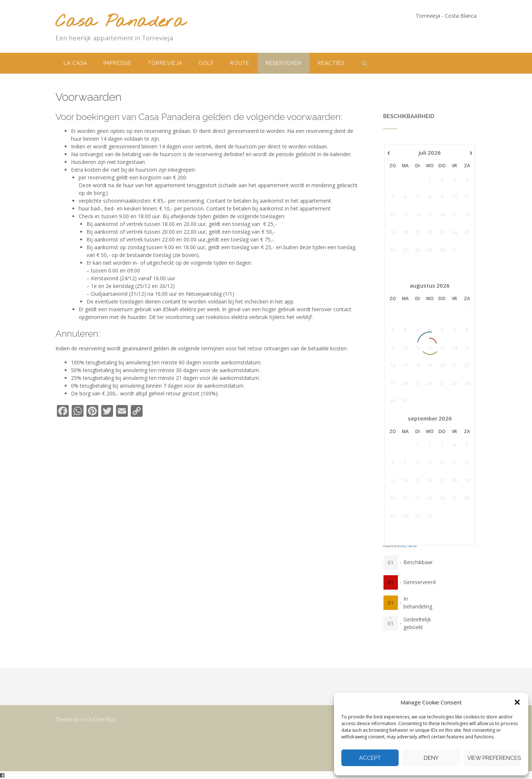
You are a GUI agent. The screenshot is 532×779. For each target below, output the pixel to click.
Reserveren (283, 63)
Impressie (117, 63)
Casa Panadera (120, 22)
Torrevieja (165, 63)
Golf (206, 63)
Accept (370, 758)
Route (239, 63)
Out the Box (100, 719)
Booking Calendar (407, 546)
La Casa (75, 63)
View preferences (494, 758)
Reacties (331, 63)
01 (390, 562)
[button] (517, 702)
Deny (431, 758)
